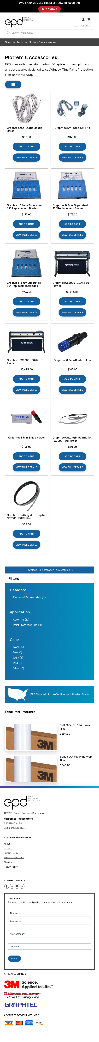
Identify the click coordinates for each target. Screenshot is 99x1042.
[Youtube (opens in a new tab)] (17, 886)
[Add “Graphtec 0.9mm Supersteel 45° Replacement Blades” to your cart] (26, 224)
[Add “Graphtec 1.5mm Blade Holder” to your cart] (26, 456)
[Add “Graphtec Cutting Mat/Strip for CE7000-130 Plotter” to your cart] (26, 534)
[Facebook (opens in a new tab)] (6, 886)
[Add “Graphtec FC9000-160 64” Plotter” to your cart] (26, 379)
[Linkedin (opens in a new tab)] (12, 886)
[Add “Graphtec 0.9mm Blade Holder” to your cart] (72, 379)
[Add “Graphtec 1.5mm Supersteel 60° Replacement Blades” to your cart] (26, 301)
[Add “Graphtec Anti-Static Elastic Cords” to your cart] (26, 147)
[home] (22, 803)
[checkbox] (49, 597)
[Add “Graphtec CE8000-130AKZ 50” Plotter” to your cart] (72, 301)
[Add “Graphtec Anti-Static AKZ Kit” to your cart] (72, 147)
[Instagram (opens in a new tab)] (22, 886)
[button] (88, 19)
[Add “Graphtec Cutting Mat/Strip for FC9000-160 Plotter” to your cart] (72, 456)
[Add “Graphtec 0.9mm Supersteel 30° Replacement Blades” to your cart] (72, 224)
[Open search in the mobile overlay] (49, 33)
